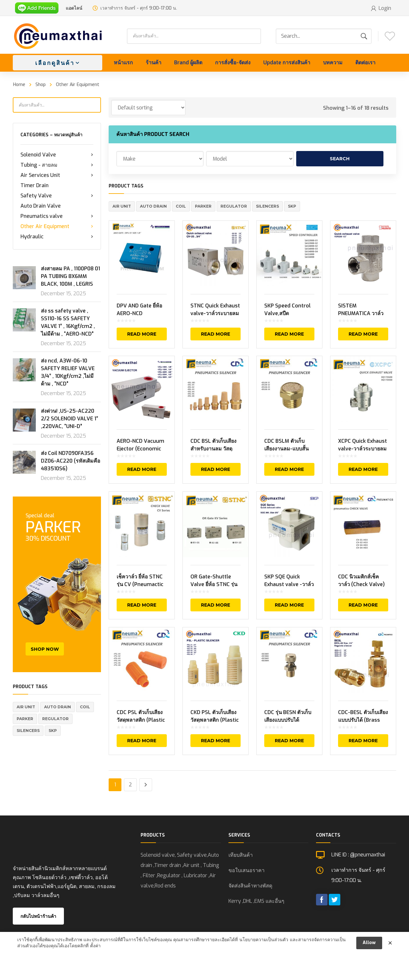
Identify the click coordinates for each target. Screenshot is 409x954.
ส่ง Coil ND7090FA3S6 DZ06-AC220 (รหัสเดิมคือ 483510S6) (70, 461)
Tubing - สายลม (56, 165)
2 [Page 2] (130, 784)
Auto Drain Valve (40, 206)
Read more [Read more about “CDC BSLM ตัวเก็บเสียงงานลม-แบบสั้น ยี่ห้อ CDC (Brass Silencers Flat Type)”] (289, 469)
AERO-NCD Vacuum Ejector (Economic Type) (140, 449)
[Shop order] (148, 107)
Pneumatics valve (56, 216)
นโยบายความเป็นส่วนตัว (263, 941)
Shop (40, 85)
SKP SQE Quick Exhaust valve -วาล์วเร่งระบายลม (289, 584)
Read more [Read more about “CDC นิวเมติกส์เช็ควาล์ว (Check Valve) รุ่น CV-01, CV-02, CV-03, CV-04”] (363, 605)
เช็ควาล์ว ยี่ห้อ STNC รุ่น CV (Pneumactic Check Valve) (140, 584)
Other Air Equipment (56, 226)
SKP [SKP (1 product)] (53, 730)
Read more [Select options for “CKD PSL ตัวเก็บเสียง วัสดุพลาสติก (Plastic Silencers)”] (215, 740)
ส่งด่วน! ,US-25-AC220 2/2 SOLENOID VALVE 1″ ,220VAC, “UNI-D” (69, 419)
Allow (369, 944)
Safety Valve (56, 196)
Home (19, 85)
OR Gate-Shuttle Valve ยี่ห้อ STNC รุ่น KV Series (213, 584)
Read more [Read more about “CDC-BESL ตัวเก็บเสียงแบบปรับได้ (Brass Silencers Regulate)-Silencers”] (363, 740)
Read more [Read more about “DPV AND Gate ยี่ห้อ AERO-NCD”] (141, 334)
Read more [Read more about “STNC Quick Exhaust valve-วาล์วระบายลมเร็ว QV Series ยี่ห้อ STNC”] (215, 334)
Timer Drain (34, 185)
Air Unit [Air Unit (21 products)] (26, 706)
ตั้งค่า (95, 948)
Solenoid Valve (56, 155)
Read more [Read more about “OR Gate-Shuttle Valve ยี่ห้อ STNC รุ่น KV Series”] (215, 605)
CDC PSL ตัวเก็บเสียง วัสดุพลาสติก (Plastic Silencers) (141, 720)
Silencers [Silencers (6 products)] (28, 730)
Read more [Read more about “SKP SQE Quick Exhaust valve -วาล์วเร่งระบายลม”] (289, 605)
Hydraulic (56, 237)
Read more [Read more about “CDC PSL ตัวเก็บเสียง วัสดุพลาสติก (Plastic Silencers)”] (141, 740)
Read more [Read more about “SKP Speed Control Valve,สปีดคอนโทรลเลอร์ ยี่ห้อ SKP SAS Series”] (289, 334)
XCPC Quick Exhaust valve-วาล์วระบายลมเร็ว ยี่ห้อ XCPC (362, 449)
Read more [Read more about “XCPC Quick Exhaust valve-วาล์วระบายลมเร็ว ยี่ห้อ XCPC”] (363, 469)
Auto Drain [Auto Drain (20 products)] (57, 706)
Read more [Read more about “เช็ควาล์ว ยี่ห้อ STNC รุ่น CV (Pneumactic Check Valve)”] (141, 605)
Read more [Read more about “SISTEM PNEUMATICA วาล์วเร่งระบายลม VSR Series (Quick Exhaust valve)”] (363, 334)
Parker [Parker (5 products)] (25, 718)
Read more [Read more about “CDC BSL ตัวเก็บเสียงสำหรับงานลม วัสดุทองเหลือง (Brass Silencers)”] (215, 469)
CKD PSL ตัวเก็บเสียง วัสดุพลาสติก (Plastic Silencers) (214, 720)
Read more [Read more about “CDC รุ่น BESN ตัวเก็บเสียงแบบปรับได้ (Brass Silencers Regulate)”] (289, 740)
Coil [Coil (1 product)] (85, 706)
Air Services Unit (56, 175)
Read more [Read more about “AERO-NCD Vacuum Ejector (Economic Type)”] (141, 469)
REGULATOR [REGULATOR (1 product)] (55, 718)
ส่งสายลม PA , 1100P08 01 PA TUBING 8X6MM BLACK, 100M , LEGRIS (70, 276)
